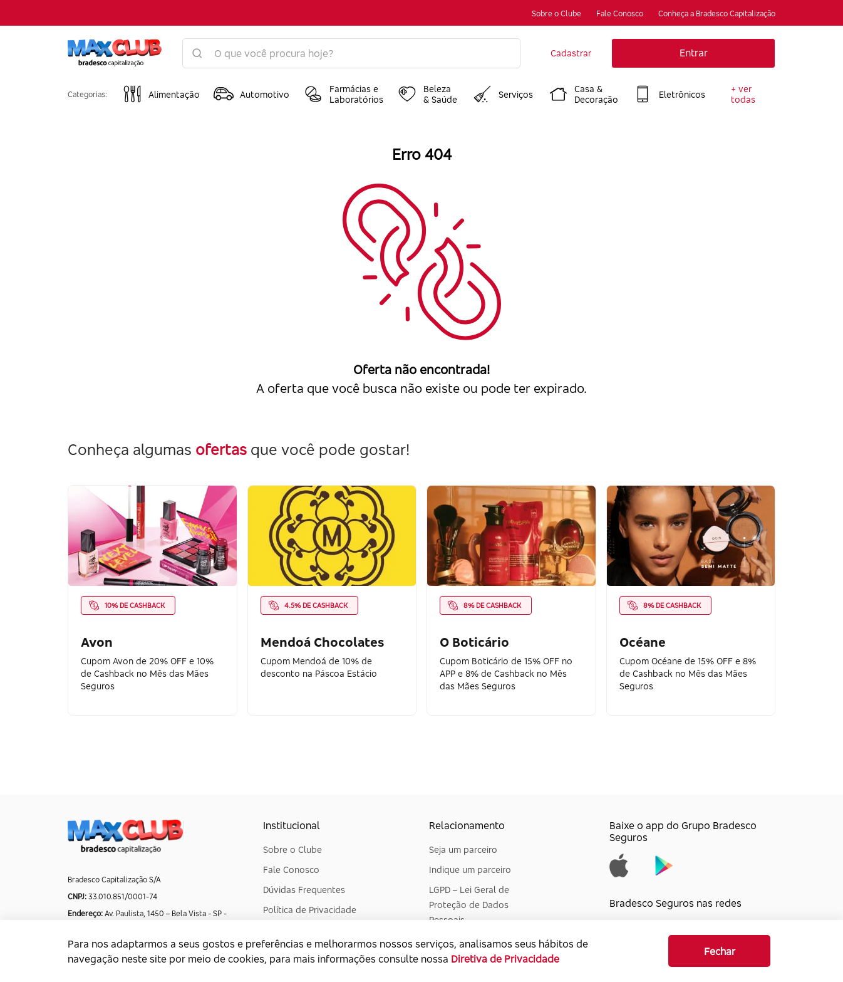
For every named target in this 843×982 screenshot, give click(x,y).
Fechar (719, 951)
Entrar (694, 52)
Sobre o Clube (556, 13)
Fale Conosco (619, 13)
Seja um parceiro (463, 849)
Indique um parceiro (470, 869)
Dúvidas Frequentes (304, 889)
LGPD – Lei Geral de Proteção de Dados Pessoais (469, 904)
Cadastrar (571, 53)
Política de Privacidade (309, 909)
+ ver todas (743, 94)
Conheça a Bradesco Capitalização (716, 13)
